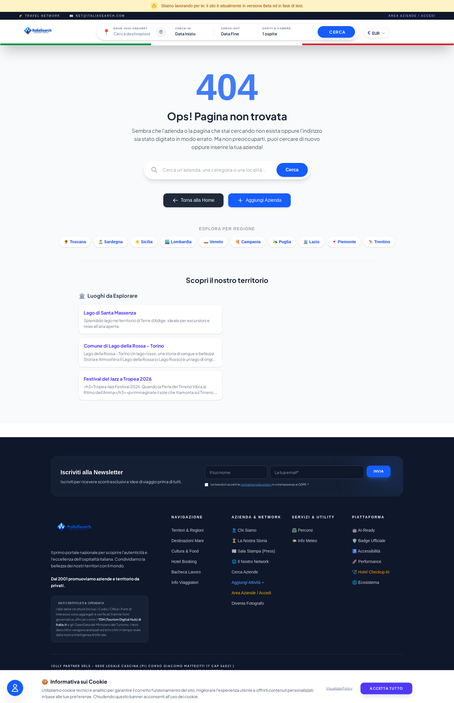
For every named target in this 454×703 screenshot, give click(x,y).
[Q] (217, 170)
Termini (337, 680)
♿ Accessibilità (366, 551)
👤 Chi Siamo (244, 530)
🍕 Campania (248, 241)
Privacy (383, 672)
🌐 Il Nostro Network (250, 561)
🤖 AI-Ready (363, 530)
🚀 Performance (366, 561)
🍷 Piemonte (344, 241)
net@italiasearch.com (100, 15)
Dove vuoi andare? (131, 28)
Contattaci (303, 672)
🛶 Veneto (213, 241)
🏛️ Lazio (311, 241)
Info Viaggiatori (184, 582)
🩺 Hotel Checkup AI (370, 572)
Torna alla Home (194, 200)
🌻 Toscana (75, 241)
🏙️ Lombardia (178, 241)
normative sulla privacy (256, 484)
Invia (379, 471)
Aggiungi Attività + (248, 582)
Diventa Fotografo (248, 603)
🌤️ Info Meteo (304, 540)
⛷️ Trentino (379, 241)
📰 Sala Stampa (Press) (253, 551)
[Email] (317, 472)
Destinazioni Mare (187, 540)
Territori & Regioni (187, 530)
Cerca (292, 169)
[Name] (236, 472)
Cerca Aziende (245, 572)
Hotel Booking (184, 561)
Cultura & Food (185, 551)
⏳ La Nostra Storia (249, 540)
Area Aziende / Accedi (411, 15)
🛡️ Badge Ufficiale (368, 540)
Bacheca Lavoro (186, 572)
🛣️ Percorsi (302, 530)
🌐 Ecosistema (365, 582)
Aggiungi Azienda (259, 200)
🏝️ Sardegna (110, 241)
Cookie (315, 680)
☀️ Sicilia (144, 241)
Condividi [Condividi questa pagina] (272, 672)
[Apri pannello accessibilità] (15, 688)
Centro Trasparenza (345, 672)
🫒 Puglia (282, 241)
